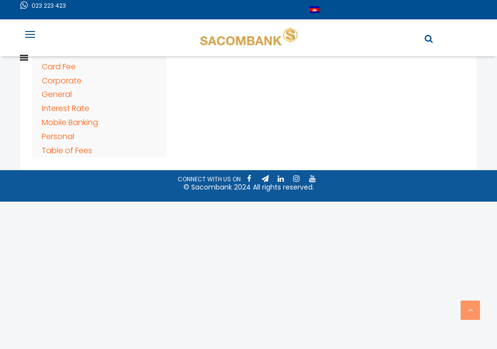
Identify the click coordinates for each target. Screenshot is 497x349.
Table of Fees (67, 150)
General (57, 94)
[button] (429, 38)
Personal (58, 136)
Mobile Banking (70, 122)
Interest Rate (65, 108)
